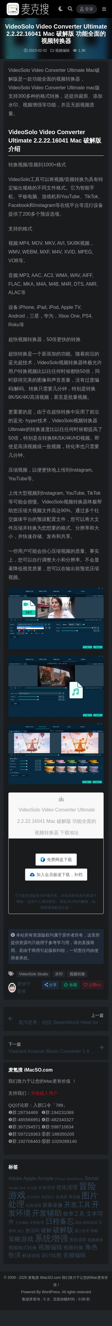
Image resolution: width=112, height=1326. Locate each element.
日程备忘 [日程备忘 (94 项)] (59, 1221)
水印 (59, 974)
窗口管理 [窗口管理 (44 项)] (82, 1231)
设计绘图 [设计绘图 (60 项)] (51, 1255)
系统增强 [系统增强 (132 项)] (51, 1238)
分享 (51, 985)
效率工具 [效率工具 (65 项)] (74, 1214)
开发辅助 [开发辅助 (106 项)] (47, 1213)
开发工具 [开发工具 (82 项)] (77, 1204)
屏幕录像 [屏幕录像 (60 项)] (52, 1205)
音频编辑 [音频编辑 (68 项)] (74, 1255)
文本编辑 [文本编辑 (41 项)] (21, 1222)
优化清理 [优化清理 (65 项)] (67, 1187)
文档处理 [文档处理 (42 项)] (37, 1222)
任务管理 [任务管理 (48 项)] (46, 1188)
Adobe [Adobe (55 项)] (15, 1178)
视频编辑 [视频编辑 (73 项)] (50, 1247)
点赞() (92, 985)
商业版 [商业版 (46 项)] (74, 1197)
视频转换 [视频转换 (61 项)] (73, 1248)
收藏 (70, 985)
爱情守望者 (19, 987)
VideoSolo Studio (33, 974)
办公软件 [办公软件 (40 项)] (33, 1197)
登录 (86, 9)
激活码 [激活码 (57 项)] (32, 1230)
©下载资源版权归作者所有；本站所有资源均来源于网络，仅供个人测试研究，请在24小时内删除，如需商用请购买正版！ (56, 902)
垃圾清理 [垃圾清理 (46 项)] (33, 1205)
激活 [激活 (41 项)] (20, 1231)
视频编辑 (62, 50)
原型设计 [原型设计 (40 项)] (47, 1197)
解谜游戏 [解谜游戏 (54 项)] (31, 1255)
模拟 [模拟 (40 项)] (78, 1222)
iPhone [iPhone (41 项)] (60, 1179)
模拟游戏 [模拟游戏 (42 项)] (90, 1222)
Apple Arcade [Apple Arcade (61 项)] (38, 1178)
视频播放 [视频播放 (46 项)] (95, 1240)
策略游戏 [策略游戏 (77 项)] (20, 1238)
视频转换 (77, 974)
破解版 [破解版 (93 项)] (63, 1230)
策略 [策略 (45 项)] (94, 1231)
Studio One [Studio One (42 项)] (17, 1188)
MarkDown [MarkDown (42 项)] (75, 1179)
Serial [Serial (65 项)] (91, 1178)
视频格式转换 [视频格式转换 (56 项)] (22, 1247)
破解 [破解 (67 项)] (46, 1230)
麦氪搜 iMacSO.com (45, 1277)
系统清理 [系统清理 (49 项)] (77, 1239)
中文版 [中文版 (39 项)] (32, 1188)
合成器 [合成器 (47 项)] (61, 1197)
